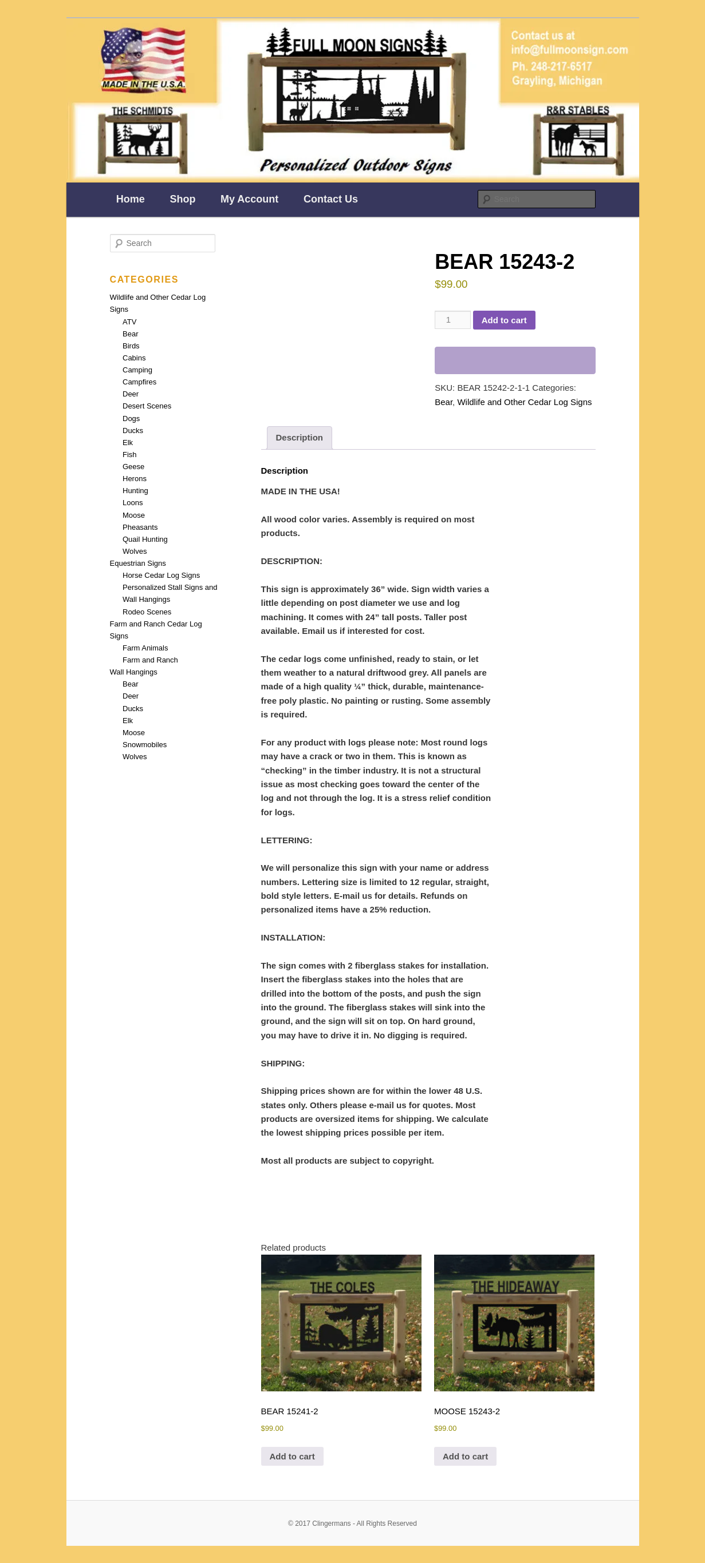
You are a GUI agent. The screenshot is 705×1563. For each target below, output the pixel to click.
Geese (133, 466)
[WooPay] (515, 360)
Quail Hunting (145, 539)
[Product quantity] (452, 320)
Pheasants (140, 527)
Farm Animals (145, 648)
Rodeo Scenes (147, 612)
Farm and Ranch (150, 660)
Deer (131, 394)
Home (130, 199)
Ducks (133, 430)
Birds (131, 346)
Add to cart (504, 320)
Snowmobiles (145, 744)
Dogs (131, 418)
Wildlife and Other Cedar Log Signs (524, 402)
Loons (133, 502)
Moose (134, 515)
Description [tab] (300, 437)
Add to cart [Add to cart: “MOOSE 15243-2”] (465, 1456)
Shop (182, 199)
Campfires (139, 382)
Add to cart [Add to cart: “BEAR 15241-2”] (292, 1456)
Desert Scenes (147, 406)
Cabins (134, 358)
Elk (128, 442)
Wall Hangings (133, 672)
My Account (249, 199)
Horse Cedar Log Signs (161, 575)
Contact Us (331, 199)
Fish (130, 454)
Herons (135, 478)
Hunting (135, 490)
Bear (443, 402)
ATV (129, 322)
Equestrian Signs (138, 563)
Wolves (135, 551)
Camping (137, 370)
